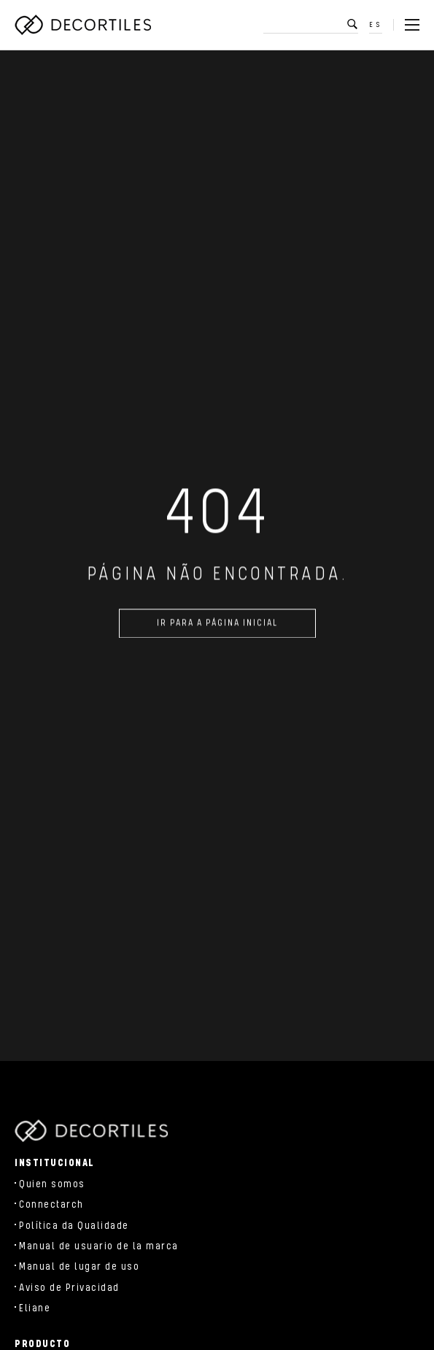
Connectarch (51, 1205)
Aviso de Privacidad (69, 1288)
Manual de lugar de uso (79, 1267)
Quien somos (52, 1184)
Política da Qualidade (74, 1226)
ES (375, 24)
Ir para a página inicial (217, 626)
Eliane (34, 1308)
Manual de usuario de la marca (99, 1246)
